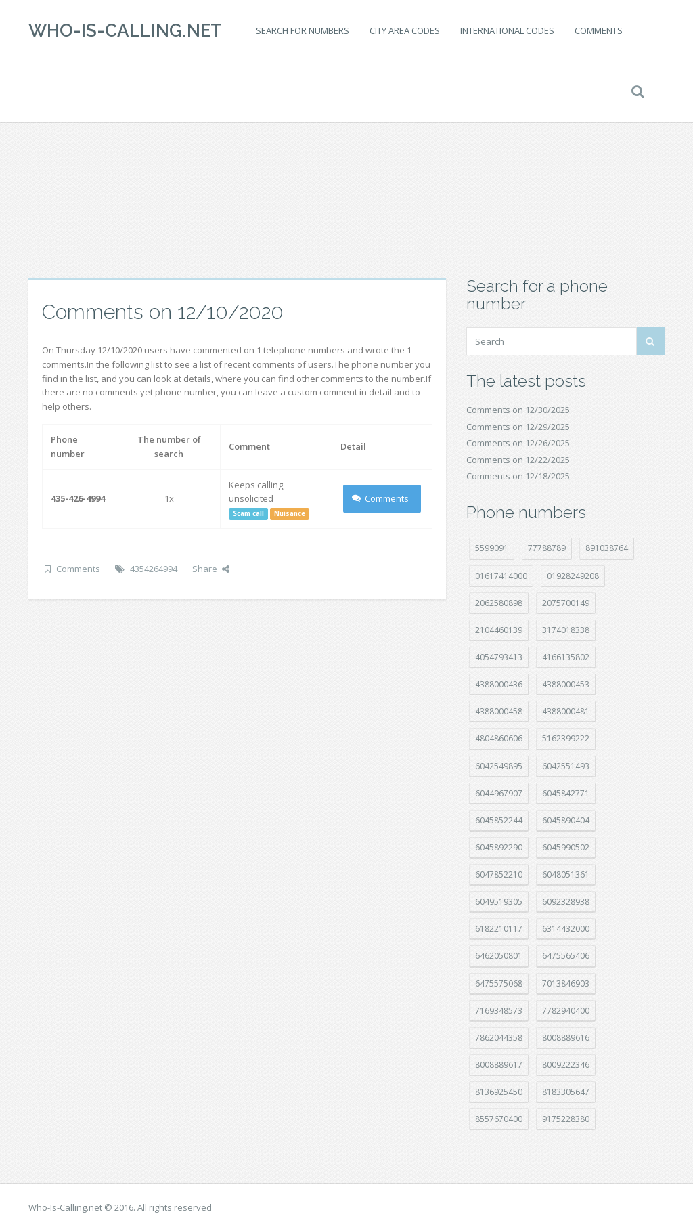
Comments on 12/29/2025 (518, 426)
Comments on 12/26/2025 (518, 443)
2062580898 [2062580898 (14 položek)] (498, 603)
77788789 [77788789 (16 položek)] (547, 548)
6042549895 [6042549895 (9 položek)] (498, 766)
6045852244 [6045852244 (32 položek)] (498, 820)
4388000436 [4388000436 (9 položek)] (498, 684)
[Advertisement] (346, 169)
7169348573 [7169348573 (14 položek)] (498, 1010)
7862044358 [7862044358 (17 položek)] (498, 1037)
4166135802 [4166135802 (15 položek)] (565, 657)
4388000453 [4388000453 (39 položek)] (565, 684)
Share (210, 569)
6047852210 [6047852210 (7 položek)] (498, 874)
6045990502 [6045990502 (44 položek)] (565, 847)
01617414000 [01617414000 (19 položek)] (501, 576)
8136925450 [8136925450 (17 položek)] (498, 1092)
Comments (599, 30)
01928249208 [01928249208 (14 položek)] (573, 576)
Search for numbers (302, 30)
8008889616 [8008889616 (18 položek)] (565, 1037)
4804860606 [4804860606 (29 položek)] (498, 738)
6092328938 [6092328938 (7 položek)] (565, 901)
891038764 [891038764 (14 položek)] (606, 548)
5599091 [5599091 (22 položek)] (491, 548)
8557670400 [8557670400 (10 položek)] (498, 1119)
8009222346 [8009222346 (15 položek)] (565, 1065)
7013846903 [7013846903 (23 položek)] (565, 983)
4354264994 (153, 569)
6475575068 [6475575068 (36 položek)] (498, 983)
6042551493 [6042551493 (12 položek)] (565, 766)
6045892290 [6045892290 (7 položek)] (498, 847)
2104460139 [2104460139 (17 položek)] (498, 630)
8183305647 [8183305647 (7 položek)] (565, 1092)
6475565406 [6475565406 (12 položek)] (565, 956)
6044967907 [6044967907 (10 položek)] (498, 793)
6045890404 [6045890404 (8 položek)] (565, 820)
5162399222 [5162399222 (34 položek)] (565, 738)
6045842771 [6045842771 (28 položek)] (565, 793)
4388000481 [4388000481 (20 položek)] (565, 711)
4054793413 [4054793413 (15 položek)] (498, 657)
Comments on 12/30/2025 (518, 410)
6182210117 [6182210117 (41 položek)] (498, 928)
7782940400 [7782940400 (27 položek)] (565, 1010)
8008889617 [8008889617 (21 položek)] (498, 1065)
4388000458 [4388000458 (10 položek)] (498, 711)
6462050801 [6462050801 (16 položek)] (498, 956)
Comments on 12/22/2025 (518, 460)
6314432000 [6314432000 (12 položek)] (565, 928)
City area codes (405, 30)
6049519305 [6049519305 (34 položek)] (498, 901)
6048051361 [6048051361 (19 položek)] (565, 874)
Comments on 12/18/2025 (518, 476)
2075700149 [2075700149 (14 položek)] (565, 603)
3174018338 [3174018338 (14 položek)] (565, 630)
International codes (507, 30)
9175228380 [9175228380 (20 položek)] (565, 1119)
